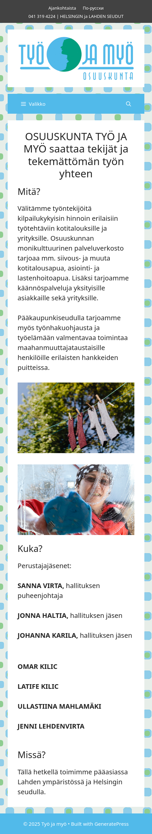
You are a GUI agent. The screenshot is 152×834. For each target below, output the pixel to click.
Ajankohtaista (62, 8)
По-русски (93, 8)
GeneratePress (111, 823)
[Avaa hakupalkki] (128, 104)
